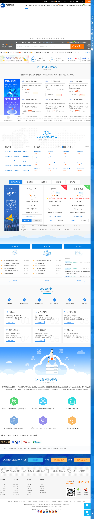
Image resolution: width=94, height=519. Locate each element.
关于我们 (10, 501)
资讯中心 (60, 1)
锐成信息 (56, 448)
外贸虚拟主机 (30, 182)
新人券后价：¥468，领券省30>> (81, 198)
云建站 (49, 319)
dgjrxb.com (26, 156)
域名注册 (31, 5)
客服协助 (10, 340)
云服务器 (56, 5)
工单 (92, 45)
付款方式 (22, 501)
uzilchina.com (27, 165)
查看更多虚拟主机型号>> (32, 216)
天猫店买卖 (63, 448)
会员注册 (29, 484)
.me (43, 52)
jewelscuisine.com (82, 157)
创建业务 (35, 460)
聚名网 (50, 448)
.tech (62, 52)
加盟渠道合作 (59, 460)
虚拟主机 (49, 5)
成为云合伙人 (82, 460)
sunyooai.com (8, 165)
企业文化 (2, 486)
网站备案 (29, 494)
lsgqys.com (17, 170)
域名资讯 (41, 501)
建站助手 (42, 488)
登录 (82, 1)
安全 (85, 5)
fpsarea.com (37, 151)
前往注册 (10, 322)
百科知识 (79, 501)
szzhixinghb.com (18, 156)
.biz (73, 52)
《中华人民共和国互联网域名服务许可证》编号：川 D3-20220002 (47, 506)
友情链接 (35, 501)
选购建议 (39, 322)
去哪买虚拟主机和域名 (41, 268)
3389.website (66, 168)
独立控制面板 (43, 492)
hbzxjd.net (50, 151)
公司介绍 (2, 484)
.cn (18, 52)
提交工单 (72, 1)
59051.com (26, 170)
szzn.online (66, 151)
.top (4, 52)
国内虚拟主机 (15, 182)
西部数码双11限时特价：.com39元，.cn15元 (46, 260)
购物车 (46, 1)
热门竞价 (37, 147)
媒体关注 (2, 492)
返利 (92, 50)
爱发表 (44, 448)
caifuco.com (26, 151)
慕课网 (39, 448)
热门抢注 (8, 147)
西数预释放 (83, 42)
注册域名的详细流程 (40, 265)
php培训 (20, 448)
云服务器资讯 (23, 230)
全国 (60, 471)
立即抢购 (27, 93)
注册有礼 (89, 1)
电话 (92, 29)
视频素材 (26, 448)
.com (10, 52)
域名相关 (29, 486)
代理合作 (90, 5)
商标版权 (79, 5)
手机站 (41, 484)
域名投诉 (66, 501)
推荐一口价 (67, 147)
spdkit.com (51, 157)
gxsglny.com (26, 161)
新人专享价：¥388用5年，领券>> (57, 199)
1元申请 (40, 340)
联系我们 (2, 494)
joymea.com (17, 151)
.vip (57, 52)
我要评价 (79, 280)
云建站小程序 (70, 5)
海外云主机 (16, 494)
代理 (92, 34)
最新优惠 (72, 182)
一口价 (43, 5)
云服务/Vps (29, 490)
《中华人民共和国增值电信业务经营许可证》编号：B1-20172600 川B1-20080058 (42, 504)
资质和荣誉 (3, 488)
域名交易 (15, 488)
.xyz (30, 52)
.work (37, 52)
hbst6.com (37, 163)
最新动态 (2, 490)
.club (47, 52)
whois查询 (42, 486)
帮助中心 (66, 1)
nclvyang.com (8, 170)
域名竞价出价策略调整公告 (10, 268)
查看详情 (37, 220)
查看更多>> (29, 147)
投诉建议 (60, 501)
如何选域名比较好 (40, 263)
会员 (92, 18)
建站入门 (29, 488)
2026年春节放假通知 (8, 273)
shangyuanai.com (8, 156)
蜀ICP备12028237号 (66, 504)
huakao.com (80, 168)
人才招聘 (29, 501)
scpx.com (7, 161)
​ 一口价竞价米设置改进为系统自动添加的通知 (14, 260)
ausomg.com (17, 165)
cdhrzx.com (8, 151)
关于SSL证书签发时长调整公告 (11, 271)
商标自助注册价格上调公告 (10, 265)
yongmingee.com (52, 168)
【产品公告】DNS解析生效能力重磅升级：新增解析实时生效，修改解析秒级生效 (16, 263)
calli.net (65, 163)
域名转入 (64, 42)
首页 (26, 5)
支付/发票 (29, 492)
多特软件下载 (12, 448)
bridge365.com (38, 157)
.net (25, 52)
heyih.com (66, 157)
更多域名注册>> (88, 52)
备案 (77, 1)
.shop (68, 52)
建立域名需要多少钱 (40, 271)
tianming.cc (80, 163)
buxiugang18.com (53, 163)
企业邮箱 (62, 5)
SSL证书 (89, 46)
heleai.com (80, 151)
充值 (92, 40)
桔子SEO (33, 448)
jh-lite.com (37, 168)
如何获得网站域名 (40, 273)
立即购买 (26, 220)
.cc (78, 52)
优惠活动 (70, 42)
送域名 (57, 192)
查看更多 (15, 280)
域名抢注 (37, 5)
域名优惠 (47, 29)
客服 (92, 23)
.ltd (53, 52)
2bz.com (16, 161)
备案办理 (69, 322)
